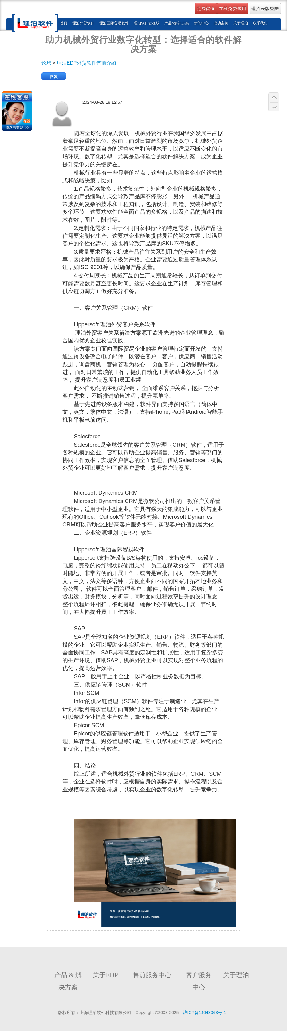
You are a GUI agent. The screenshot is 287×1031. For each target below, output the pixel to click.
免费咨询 (206, 8)
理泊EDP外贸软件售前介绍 (86, 63)
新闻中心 (201, 23)
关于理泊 (240, 23)
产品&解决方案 (176, 23)
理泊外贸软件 (83, 23)
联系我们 (260, 23)
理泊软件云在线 (146, 23)
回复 (54, 76)
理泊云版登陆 (265, 8)
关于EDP (105, 975)
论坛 (47, 63)
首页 (63, 23)
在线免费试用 (232, 8)
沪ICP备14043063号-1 (204, 1012)
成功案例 (221, 23)
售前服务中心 (152, 975)
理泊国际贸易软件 (114, 23)
